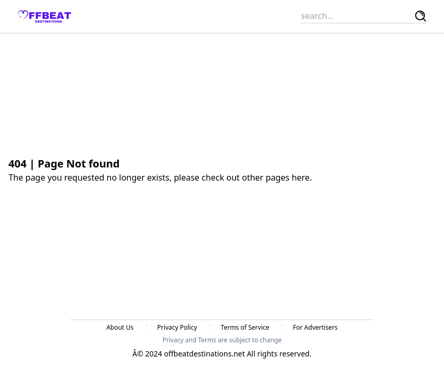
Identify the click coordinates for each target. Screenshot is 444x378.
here (300, 177)
